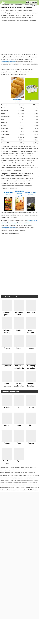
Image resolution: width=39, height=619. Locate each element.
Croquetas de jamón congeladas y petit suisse (16, 7)
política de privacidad (27, 489)
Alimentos (31, 2)
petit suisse (31, 100)
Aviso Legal (35, 489)
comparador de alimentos (8, 61)
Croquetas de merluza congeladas (19, 193)
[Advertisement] (14, 37)
